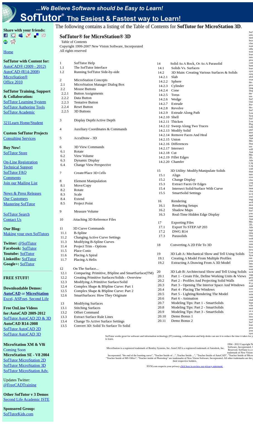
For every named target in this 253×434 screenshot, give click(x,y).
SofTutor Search (16, 214)
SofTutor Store (15, 153)
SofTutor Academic (19, 112)
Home (8, 52)
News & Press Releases (22, 193)
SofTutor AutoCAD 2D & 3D (27, 318)
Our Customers (15, 198)
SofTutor (29, 248)
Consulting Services (19, 138)
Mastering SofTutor (19, 204)
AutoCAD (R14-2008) (21, 71)
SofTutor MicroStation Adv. (25, 370)
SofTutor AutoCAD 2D (22, 329)
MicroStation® (15, 77)
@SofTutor (27, 243)
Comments (12, 177)
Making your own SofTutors (26, 234)
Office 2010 (13, 82)
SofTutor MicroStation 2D (24, 360)
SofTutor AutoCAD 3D (22, 334)
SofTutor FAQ (14, 172)
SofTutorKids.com (18, 414)
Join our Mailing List (20, 183)
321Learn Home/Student (23, 122)
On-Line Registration (20, 162)
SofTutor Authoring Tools (24, 107)
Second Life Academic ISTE (26, 399)
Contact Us (12, 219)
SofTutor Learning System (24, 102)
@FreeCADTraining (19, 385)
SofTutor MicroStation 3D (24, 365)
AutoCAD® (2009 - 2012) (24, 66)
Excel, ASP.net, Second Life (25, 298)
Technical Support (18, 167)
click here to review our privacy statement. (201, 366)
